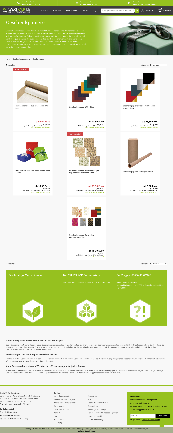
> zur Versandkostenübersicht (40, 128)
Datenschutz (93, 406)
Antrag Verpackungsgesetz (65, 403)
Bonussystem (59, 419)
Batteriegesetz (59, 406)
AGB (89, 399)
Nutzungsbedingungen (97, 409)
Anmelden (163, 416)
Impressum (92, 396)
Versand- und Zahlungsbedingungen (103, 413)
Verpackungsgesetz (62, 396)
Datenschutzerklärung (151, 419)
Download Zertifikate (96, 416)
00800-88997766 (141, 275)
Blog (55, 416)
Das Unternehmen (61, 409)
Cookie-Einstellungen (96, 419)
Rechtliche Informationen (98, 403)
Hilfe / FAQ (58, 423)
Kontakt (57, 413)
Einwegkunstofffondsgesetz (65, 399)
